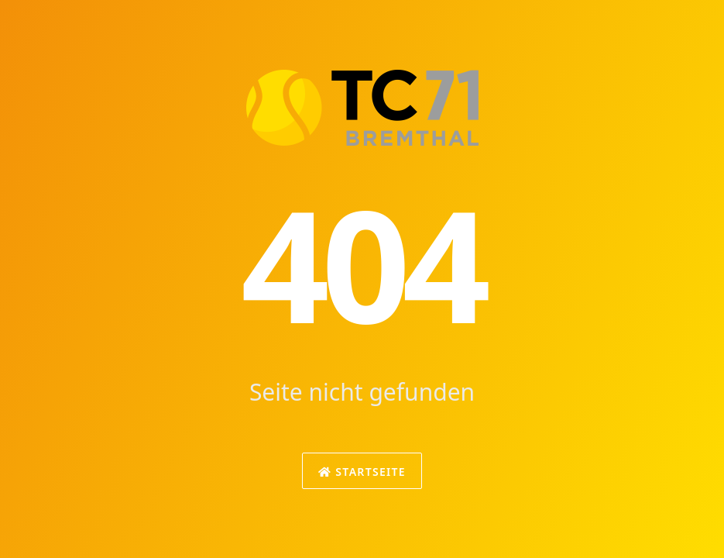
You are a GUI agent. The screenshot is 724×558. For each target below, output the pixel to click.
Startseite (362, 471)
